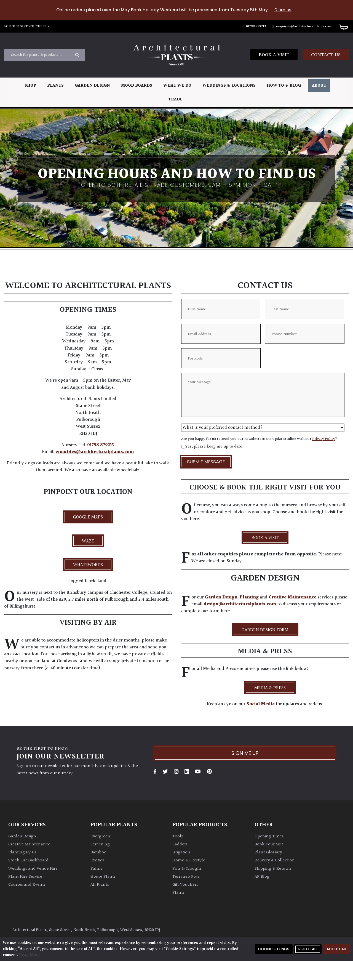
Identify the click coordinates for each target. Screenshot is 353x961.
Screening (100, 844)
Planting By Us (22, 852)
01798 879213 (254, 26)
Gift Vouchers (185, 884)
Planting (249, 597)
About (319, 85)
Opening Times (269, 836)
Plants (55, 85)
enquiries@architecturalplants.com (302, 26)
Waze (88, 541)
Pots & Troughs (187, 868)
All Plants (99, 884)
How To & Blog (284, 85)
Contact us (326, 55)
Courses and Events (27, 884)
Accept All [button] (337, 949)
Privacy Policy (323, 439)
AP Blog (262, 876)
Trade (175, 99)
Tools (177, 836)
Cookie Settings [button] (273, 949)
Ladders (180, 844)
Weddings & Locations (229, 85)
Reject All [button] (307, 949)
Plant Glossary (268, 852)
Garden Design (92, 85)
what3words (88, 565)
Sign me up (244, 753)
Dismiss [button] (283, 10)
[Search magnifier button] (77, 55)
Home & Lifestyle (188, 860)
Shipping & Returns (273, 868)
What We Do (177, 85)
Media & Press (270, 688)
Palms (96, 868)
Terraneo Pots (185, 876)
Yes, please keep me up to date (213, 447)
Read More (29, 955)
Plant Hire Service (25, 876)
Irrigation (181, 852)
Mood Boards (136, 85)
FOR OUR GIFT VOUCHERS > (27, 26)
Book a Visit (274, 55)
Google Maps (88, 517)
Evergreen (100, 836)
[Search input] (41, 55)
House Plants (103, 876)
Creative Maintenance (292, 597)
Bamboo (98, 852)
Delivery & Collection (275, 860)
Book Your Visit (269, 844)
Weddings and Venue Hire (33, 868)
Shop (30, 85)
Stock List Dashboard (28, 860)
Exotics (97, 860)
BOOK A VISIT (265, 538)
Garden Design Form (265, 630)
